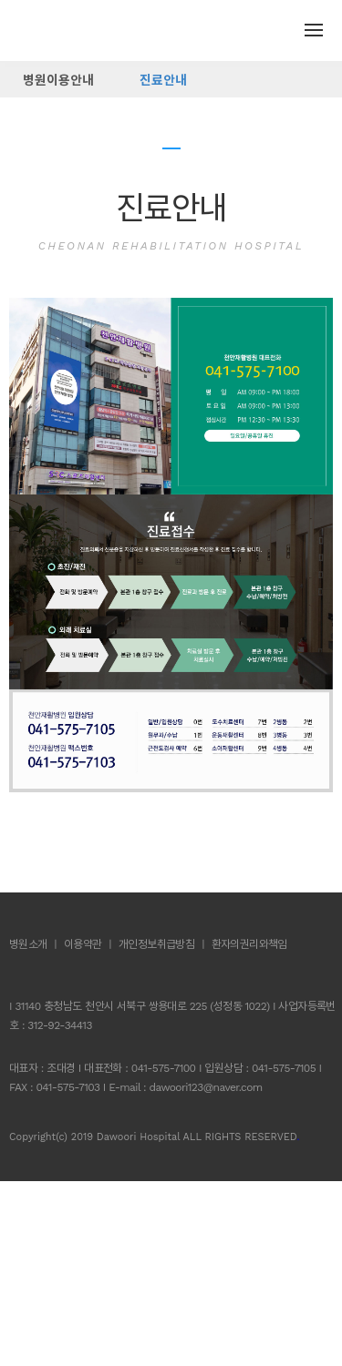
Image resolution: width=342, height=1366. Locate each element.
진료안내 (163, 80)
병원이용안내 (58, 80)
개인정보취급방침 (156, 944)
